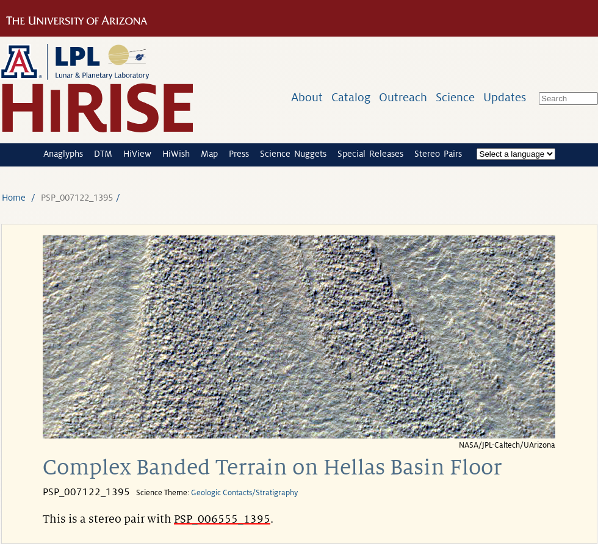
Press (239, 154)
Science (455, 97)
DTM (103, 154)
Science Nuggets (293, 154)
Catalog (350, 97)
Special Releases (370, 154)
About (307, 97)
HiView (137, 154)
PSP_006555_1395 (222, 519)
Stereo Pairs (438, 154)
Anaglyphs (63, 154)
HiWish (176, 154)
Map (209, 154)
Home (14, 197)
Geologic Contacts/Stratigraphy (244, 493)
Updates (504, 97)
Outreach (403, 97)
